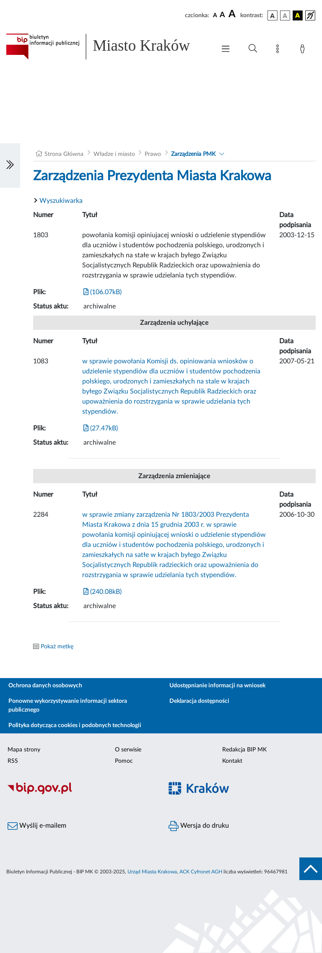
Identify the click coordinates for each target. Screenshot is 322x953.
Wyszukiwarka (61, 200)
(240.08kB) (102, 591)
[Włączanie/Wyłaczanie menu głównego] (225, 49)
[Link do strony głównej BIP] (106, 46)
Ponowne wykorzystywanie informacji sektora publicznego (67, 705)
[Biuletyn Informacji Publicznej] (80, 792)
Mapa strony (24, 750)
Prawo (153, 154)
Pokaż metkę (57, 647)
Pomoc (124, 761)
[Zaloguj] (304, 50)
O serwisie (128, 750)
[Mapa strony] (279, 50)
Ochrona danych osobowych (45, 686)
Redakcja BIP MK (244, 750)
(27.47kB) (100, 428)
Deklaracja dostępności (199, 701)
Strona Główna (63, 154)
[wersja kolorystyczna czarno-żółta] (297, 15)
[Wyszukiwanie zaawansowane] (253, 48)
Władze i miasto (114, 154)
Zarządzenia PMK (193, 154)
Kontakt (232, 761)
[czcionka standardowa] (215, 15)
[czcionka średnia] (222, 15)
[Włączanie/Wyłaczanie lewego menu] (10, 165)
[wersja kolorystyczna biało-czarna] (285, 15)
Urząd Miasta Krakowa (152, 871)
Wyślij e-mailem (37, 826)
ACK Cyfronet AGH (200, 871)
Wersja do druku (199, 826)
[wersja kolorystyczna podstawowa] (272, 15)
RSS (13, 761)
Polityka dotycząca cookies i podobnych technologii (74, 725)
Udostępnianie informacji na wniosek (217, 686)
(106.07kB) (102, 292)
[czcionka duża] (233, 14)
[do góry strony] (310, 868)
